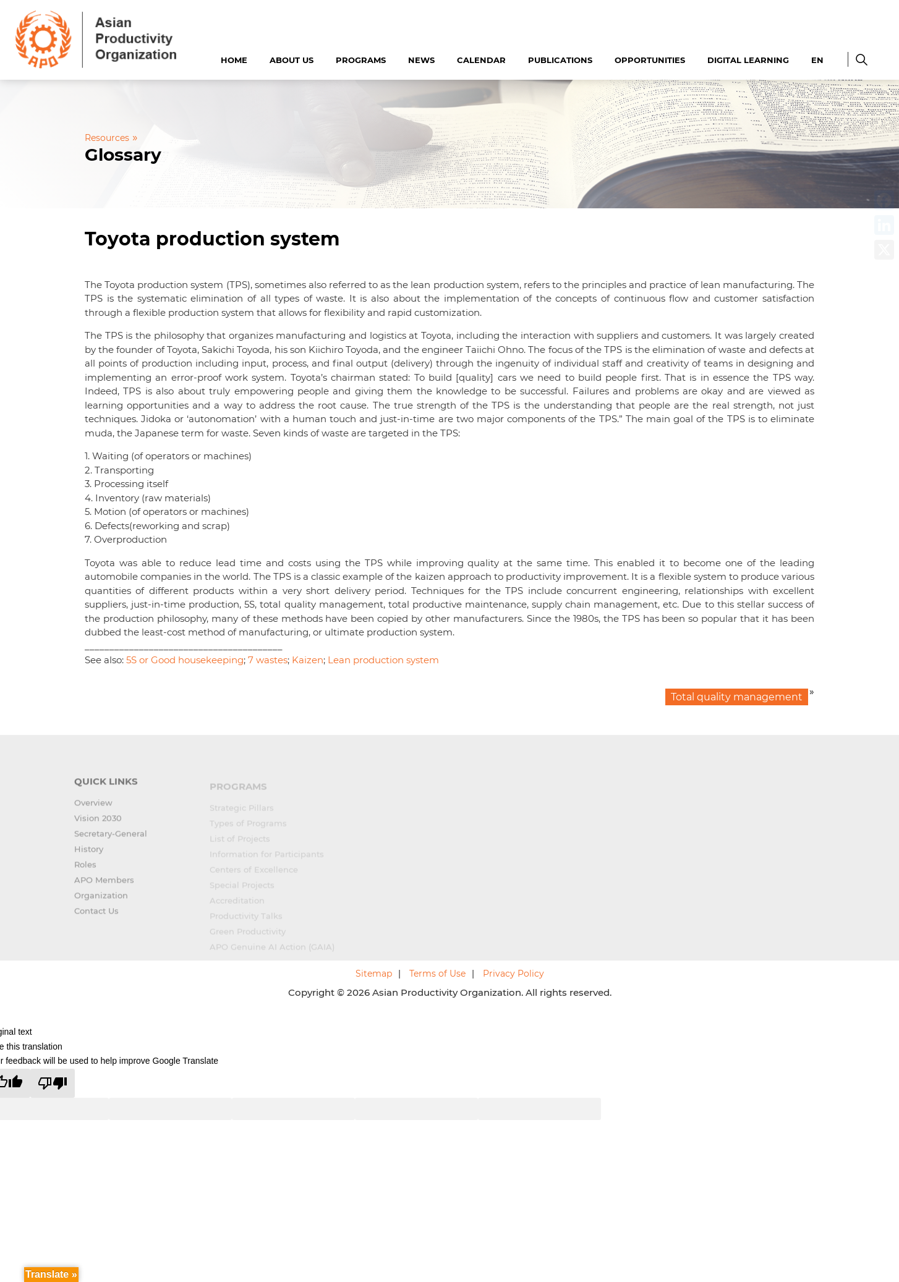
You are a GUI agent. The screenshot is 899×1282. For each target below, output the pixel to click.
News (421, 60)
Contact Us (96, 918)
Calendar (481, 60)
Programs (361, 60)
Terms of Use (437, 973)
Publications (560, 60)
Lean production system (383, 660)
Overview (93, 810)
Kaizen (307, 660)
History (88, 856)
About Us (291, 60)
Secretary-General (110, 841)
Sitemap (374, 973)
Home (234, 60)
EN (817, 60)
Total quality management (737, 697)
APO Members (104, 887)
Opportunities (650, 60)
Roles (85, 872)
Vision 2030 (98, 825)
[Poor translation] (52, 1083)
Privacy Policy (513, 973)
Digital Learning (748, 60)
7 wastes (268, 660)
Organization (101, 902)
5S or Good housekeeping (185, 660)
